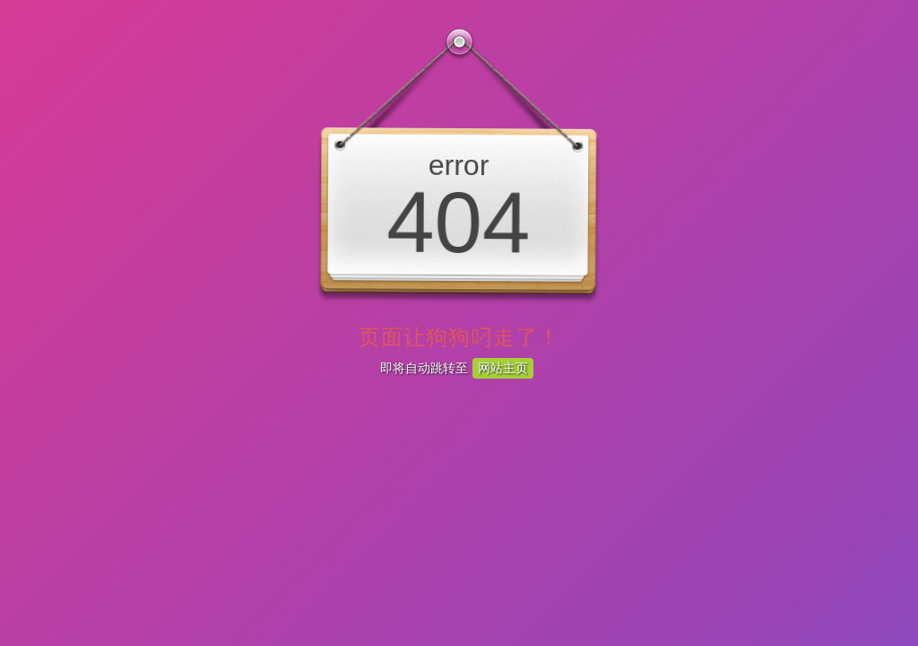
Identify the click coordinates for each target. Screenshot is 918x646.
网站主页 (503, 368)
